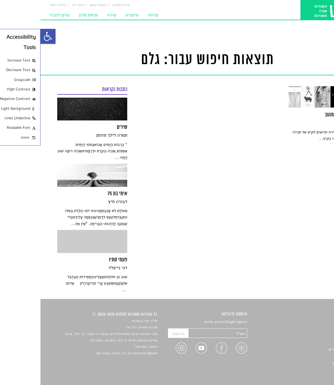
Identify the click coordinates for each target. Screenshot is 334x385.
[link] (7, 36)
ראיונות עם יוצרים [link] (302, 349)
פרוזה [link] (112, 15)
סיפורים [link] (311, 322)
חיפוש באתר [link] (17, 5)
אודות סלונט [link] (80, 5)
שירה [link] (71, 15)
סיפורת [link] (91, 15)
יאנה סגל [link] (100, 347)
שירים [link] (313, 329)
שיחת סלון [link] (48, 15)
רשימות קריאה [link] (306, 342)
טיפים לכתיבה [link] (306, 356)
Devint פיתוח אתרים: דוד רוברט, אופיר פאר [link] (86, 353)
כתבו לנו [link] (37, 5)
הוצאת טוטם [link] (57, 5)
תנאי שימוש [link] (308, 369)
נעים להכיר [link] (19, 15)
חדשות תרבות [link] (306, 335)
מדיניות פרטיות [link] (304, 363)
